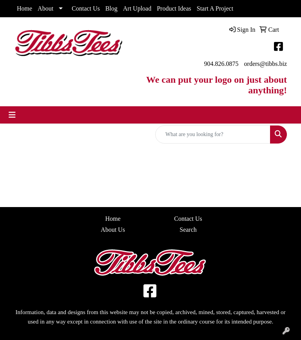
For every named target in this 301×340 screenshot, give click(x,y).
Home (24, 8)
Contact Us (86, 8)
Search (188, 229)
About (45, 8)
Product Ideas (174, 8)
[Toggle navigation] (12, 114)
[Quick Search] (212, 134)
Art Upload (137, 8)
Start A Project (215, 8)
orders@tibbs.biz (265, 63)
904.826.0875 (221, 63)
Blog (111, 8)
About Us (113, 229)
